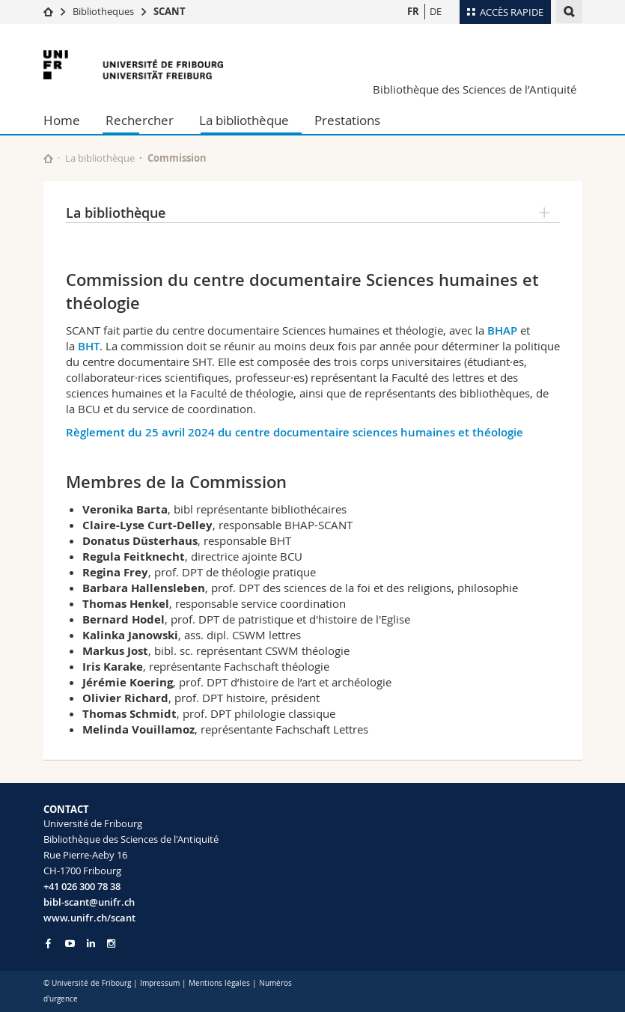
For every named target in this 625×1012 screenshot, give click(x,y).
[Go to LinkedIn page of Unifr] (91, 943)
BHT (89, 346)
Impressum (160, 983)
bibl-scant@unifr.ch (89, 902)
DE (436, 11)
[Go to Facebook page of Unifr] (48, 943)
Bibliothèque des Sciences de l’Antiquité (474, 89)
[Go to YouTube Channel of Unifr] (70, 943)
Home (61, 120)
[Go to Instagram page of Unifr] (111, 943)
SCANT (169, 11)
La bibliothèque (244, 120)
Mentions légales (219, 983)
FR (413, 11)
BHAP (502, 330)
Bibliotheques (103, 11)
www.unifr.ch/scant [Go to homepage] (89, 917)
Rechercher (140, 120)
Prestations (347, 120)
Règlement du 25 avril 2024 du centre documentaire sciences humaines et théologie (294, 432)
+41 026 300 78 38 (82, 886)
